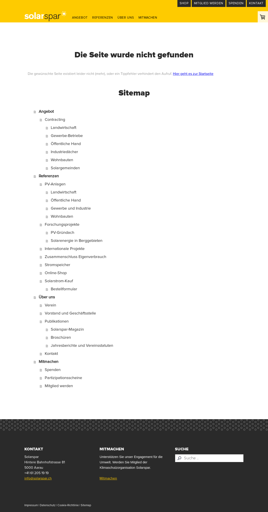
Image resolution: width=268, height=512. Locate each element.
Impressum (31, 505)
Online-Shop (56, 273)
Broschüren (61, 338)
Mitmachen (147, 17)
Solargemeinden (65, 168)
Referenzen (102, 17)
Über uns (125, 17)
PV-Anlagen (55, 184)
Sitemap (86, 505)
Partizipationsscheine (63, 378)
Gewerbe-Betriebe (67, 136)
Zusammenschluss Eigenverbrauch (75, 257)
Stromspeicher (57, 265)
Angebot (80, 17)
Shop (184, 3)
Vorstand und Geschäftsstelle (70, 313)
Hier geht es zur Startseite (193, 74)
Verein (50, 305)
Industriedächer (64, 152)
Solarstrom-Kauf (59, 281)
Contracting (55, 120)
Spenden (53, 370)
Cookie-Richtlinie (68, 505)
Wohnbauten (62, 160)
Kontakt (51, 354)
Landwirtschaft (63, 128)
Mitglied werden (59, 386)
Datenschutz (47, 505)
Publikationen (57, 321)
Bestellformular (64, 289)
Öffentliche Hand (66, 144)
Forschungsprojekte (62, 225)
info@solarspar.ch (38, 478)
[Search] (209, 458)
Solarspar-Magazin (67, 330)
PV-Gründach (62, 233)
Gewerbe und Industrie (71, 208)
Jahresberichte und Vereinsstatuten (82, 346)
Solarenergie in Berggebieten (76, 241)
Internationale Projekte (65, 249)
